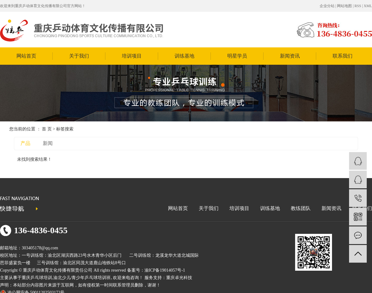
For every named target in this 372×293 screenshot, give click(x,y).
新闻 (48, 143)
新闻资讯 (290, 56)
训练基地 (184, 56)
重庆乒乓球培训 (37, 277)
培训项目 (132, 56)
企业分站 (327, 6)
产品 (25, 143)
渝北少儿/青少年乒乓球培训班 (82, 277)
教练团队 (301, 208)
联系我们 (342, 56)
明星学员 (237, 56)
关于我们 (79, 56)
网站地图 (344, 6)
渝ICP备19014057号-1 (164, 270)
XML (368, 6)
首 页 (47, 129)
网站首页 (26, 56)
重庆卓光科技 (179, 277)
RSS (358, 6)
